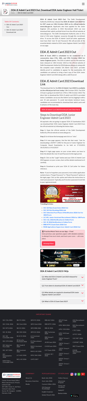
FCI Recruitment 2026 (36, 341)
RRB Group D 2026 (49, 337)
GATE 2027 (34, 359)
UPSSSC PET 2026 (49, 354)
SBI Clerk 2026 (22, 324)
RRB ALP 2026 (49, 320)
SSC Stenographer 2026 (7, 355)
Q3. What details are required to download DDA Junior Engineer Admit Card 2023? (60, 293)
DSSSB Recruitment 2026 (77, 351)
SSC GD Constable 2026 (8, 336)
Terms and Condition (61, 386)
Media (28, 384)
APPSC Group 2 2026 (64, 364)
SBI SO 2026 (21, 328)
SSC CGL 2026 (7, 320)
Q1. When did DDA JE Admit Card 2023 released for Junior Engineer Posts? (59, 278)
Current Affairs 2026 (49, 384)
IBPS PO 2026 (35, 320)
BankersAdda (62, 393)
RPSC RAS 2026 (36, 355)
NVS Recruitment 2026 (78, 325)
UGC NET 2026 (78, 338)
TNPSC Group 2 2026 (64, 344)
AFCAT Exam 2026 (63, 320)
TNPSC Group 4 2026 (64, 339)
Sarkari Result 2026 (48, 395)
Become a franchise (32, 381)
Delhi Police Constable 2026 (8, 361)
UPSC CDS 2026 (64, 329)
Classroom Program (61, 381)
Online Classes (63, 378)
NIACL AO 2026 (36, 351)
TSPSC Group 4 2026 (64, 349)
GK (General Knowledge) (46, 387)
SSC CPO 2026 (8, 341)
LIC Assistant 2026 (35, 336)
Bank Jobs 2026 (47, 378)
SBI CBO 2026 (21, 332)
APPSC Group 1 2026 (64, 359)
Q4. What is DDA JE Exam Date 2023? (55, 301)
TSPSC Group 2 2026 (64, 354)
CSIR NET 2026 (78, 342)
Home (13, 13)
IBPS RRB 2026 (36, 328)
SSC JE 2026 (7, 332)
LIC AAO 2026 (21, 355)
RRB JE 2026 (49, 328)
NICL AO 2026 (21, 359)
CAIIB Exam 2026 (50, 346)
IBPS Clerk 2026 (36, 324)
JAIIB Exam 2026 (50, 342)
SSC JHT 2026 (7, 350)
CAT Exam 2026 (50, 350)
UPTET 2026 (77, 334)
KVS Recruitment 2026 (78, 320)
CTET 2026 (76, 330)
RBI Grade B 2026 (21, 345)
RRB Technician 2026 (50, 332)
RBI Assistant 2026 (21, 350)
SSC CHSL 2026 (8, 324)
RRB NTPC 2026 (50, 324)
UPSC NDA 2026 (64, 325)
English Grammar (47, 392)
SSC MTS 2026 (8, 328)
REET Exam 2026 (78, 346)
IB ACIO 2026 (21, 336)
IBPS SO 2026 (35, 332)
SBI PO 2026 (21, 320)
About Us (29, 378)
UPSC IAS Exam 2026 (64, 333)
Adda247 (61, 390)
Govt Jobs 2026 (47, 381)
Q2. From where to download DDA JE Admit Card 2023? (61, 286)
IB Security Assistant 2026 (22, 340)
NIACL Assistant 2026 (36, 346)
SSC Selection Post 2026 (7, 345)
